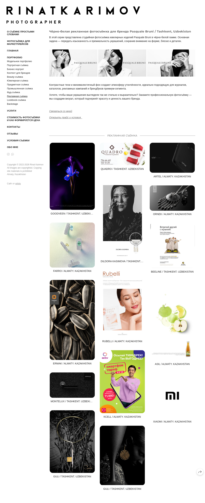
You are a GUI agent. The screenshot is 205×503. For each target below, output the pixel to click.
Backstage (12, 104)
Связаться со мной (60, 111)
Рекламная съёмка (17, 96)
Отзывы (12, 133)
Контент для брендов (18, 73)
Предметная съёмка (18, 84)
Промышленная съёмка (20, 88)
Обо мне (12, 147)
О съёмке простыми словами (20, 33)
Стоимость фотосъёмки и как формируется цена (23, 119)
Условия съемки (18, 140)
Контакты (13, 127)
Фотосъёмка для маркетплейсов (18, 42)
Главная (12, 50)
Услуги (11, 110)
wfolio (18, 183)
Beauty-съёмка (15, 76)
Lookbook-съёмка (16, 100)
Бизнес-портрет (15, 69)
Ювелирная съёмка (17, 80)
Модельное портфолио (19, 61)
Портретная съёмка (17, 65)
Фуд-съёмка (13, 92)
